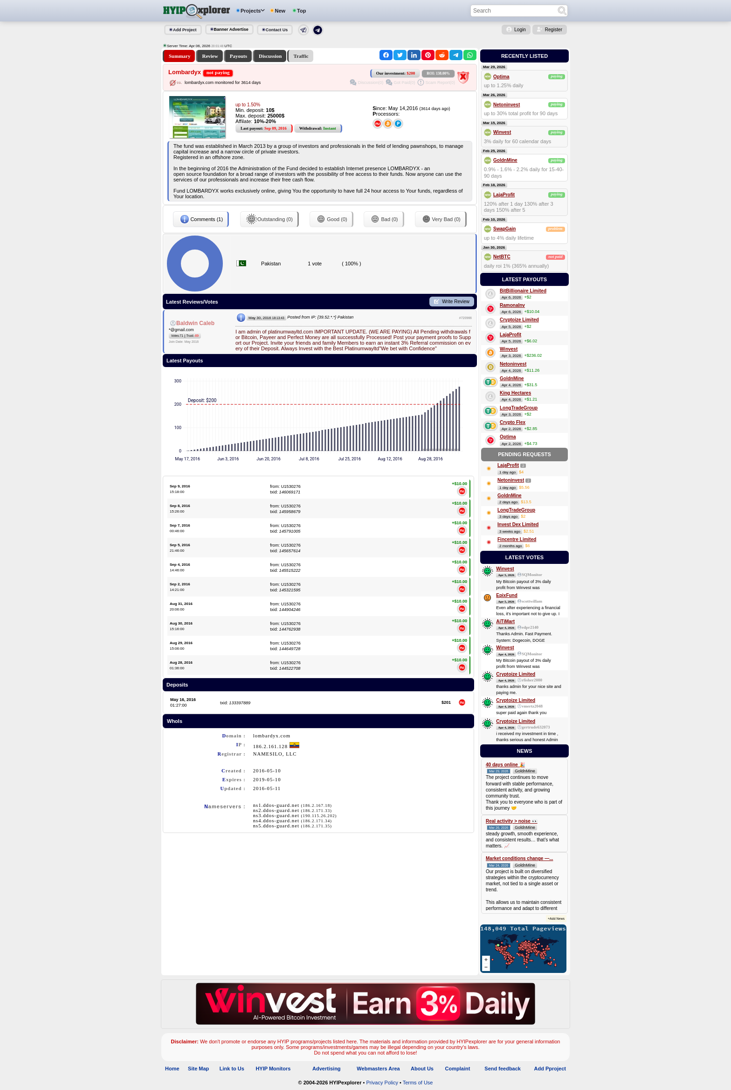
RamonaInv (512, 305)
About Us (422, 1068)
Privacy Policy (382, 1082)
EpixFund (506, 595)
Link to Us (232, 1068)
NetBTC (501, 256)
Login (519, 29)
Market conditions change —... (519, 858)
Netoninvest (506, 104)
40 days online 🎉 (505, 764)
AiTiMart (505, 621)
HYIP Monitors (272, 1068)
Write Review (455, 301)
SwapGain (504, 228)
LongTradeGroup (519, 407)
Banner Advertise (231, 29)
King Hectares (515, 393)
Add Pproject (550, 1068)
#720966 (465, 317)
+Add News (556, 918)
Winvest (502, 132)
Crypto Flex (512, 422)
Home (172, 1068)
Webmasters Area (378, 1068)
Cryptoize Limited (519, 319)
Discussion (270, 56)
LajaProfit (504, 194)
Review (210, 56)
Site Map (198, 1068)
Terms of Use (418, 1082)
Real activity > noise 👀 (512, 821)
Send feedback (502, 1068)
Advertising (326, 1068)
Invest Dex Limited (517, 524)
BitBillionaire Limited (523, 290)
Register (553, 29)
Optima (501, 76)
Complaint (457, 1068)
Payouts (238, 56)
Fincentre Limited (516, 539)
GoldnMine (505, 160)
